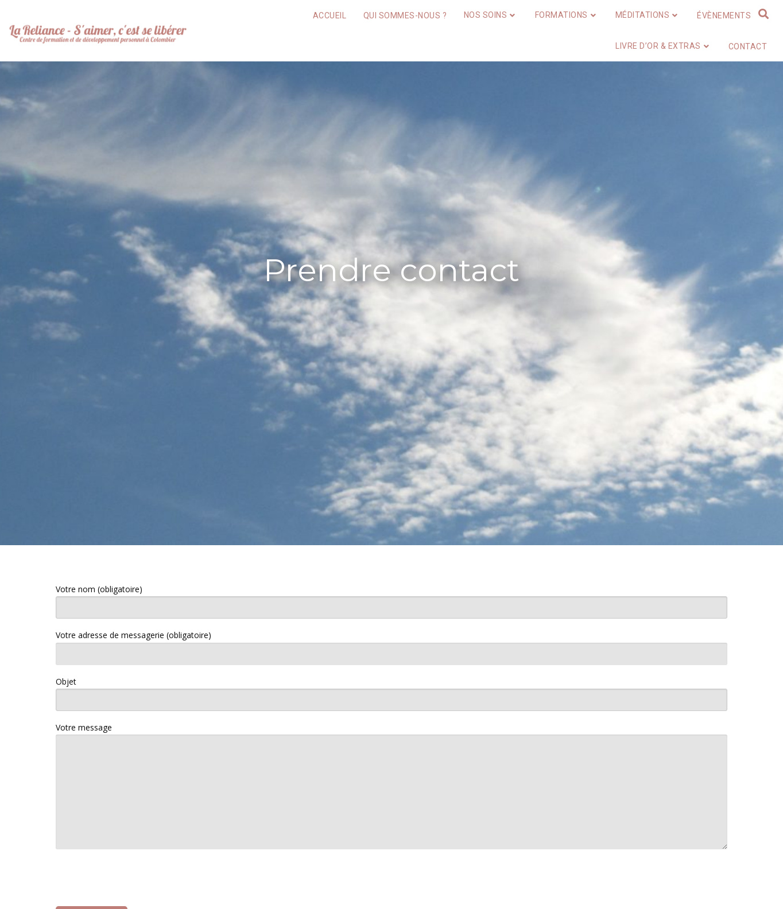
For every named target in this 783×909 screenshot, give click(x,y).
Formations (567, 15)
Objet (391, 693)
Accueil (330, 15)
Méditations (647, 15)
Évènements (724, 15)
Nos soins (491, 15)
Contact (748, 46)
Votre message (391, 785)
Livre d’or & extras (663, 45)
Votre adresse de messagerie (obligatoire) (391, 647)
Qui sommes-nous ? (405, 15)
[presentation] (143, 880)
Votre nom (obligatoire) (391, 601)
